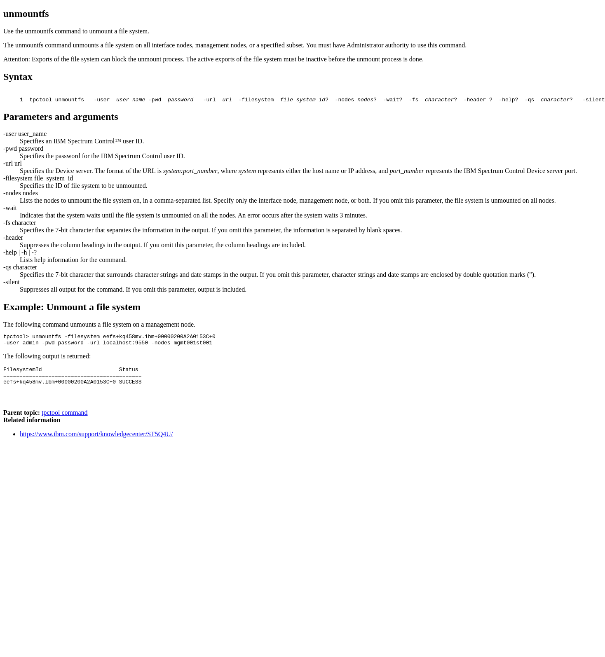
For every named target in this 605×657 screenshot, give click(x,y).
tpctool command (65, 424)
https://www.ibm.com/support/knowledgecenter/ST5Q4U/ (96, 446)
